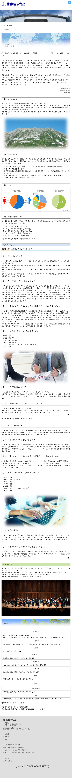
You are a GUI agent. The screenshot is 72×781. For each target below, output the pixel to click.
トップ (4, 25)
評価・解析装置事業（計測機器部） (14, 747)
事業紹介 (6, 736)
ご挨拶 (5, 739)
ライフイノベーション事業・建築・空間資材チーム (19, 752)
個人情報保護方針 (44, 765)
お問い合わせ (7, 761)
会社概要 (6, 734)
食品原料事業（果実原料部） (12, 745)
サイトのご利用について (30, 765)
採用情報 (6, 758)
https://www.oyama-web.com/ (13, 727)
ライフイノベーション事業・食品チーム (16, 750)
